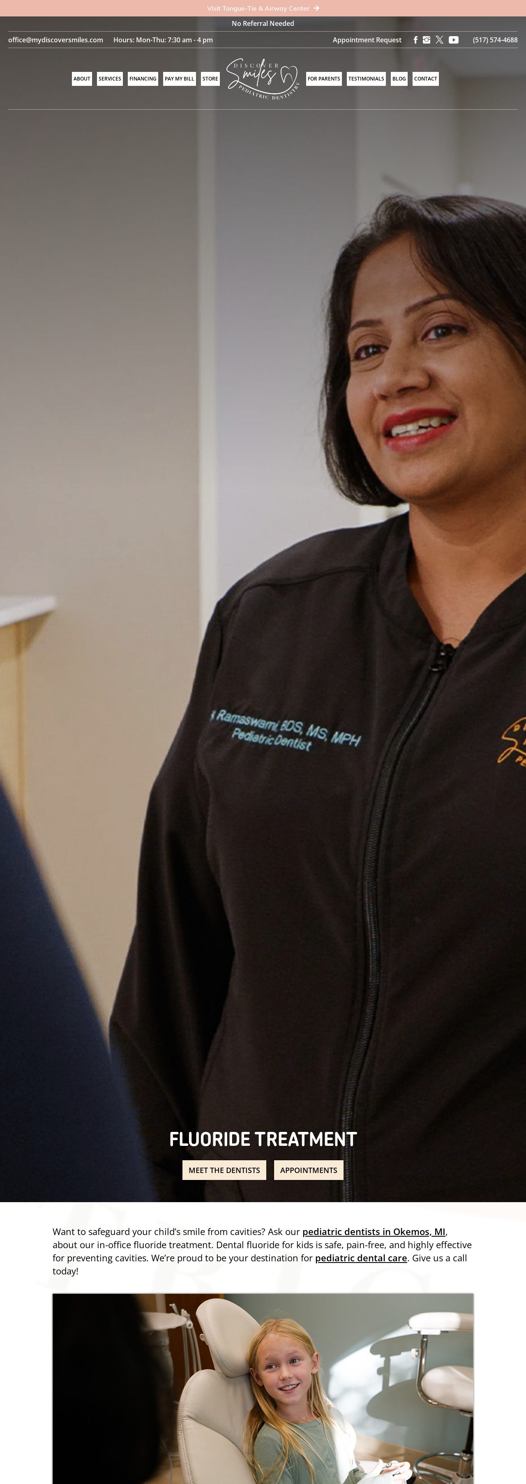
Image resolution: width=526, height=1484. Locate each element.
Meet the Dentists (224, 1170)
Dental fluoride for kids (264, 1244)
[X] (439, 40)
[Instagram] (426, 40)
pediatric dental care (361, 1257)
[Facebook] (416, 40)
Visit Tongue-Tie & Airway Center (263, 8)
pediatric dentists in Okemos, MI (373, 1231)
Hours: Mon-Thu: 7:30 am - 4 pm (163, 39)
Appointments (309, 1170)
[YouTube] (454, 40)
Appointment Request (367, 39)
